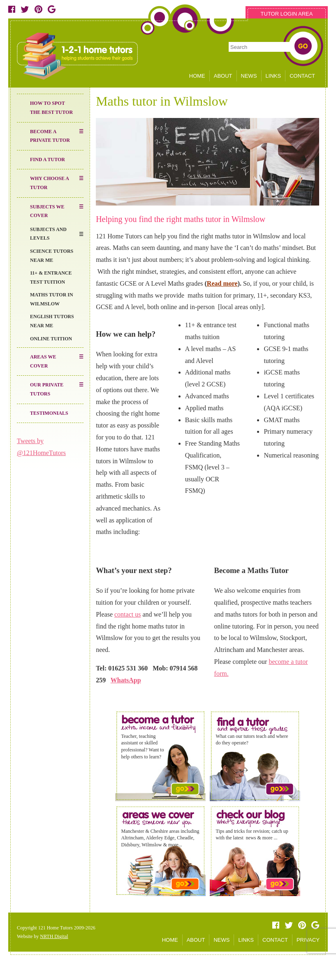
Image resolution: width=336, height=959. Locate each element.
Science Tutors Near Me (51, 255)
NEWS (249, 76)
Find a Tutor (47, 159)
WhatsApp (126, 680)
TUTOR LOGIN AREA (287, 14)
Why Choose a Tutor (49, 183)
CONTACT (302, 76)
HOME (197, 76)
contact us (127, 614)
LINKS (273, 76)
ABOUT (223, 76)
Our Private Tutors (46, 389)
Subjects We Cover (47, 211)
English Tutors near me (52, 321)
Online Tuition (51, 339)
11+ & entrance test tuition (51, 277)
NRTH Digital (54, 936)
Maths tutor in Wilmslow (51, 299)
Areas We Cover (43, 361)
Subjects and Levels (48, 233)
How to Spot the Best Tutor (51, 107)
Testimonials (49, 413)
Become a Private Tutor (50, 136)
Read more (222, 283)
